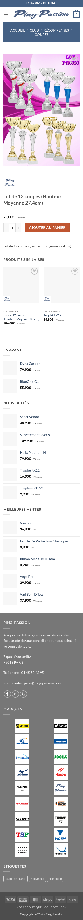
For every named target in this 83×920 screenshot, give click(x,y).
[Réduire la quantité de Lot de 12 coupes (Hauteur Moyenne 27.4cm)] (6, 227)
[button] (6, 14)
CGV (64, 907)
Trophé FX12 (52, 315)
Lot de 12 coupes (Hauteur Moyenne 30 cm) (21, 317)
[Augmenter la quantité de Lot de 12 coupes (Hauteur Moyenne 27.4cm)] (18, 227)
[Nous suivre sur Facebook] (7, 694)
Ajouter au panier (47, 227)
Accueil (17, 30)
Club (34, 30)
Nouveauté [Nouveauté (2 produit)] (37, 878)
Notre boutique (29, 907)
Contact (51, 907)
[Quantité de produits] (12, 227)
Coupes (41, 34)
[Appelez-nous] (23, 694)
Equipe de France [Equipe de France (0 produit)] (15, 878)
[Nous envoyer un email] (15, 694)
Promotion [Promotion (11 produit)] (55, 878)
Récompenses (56, 30)
